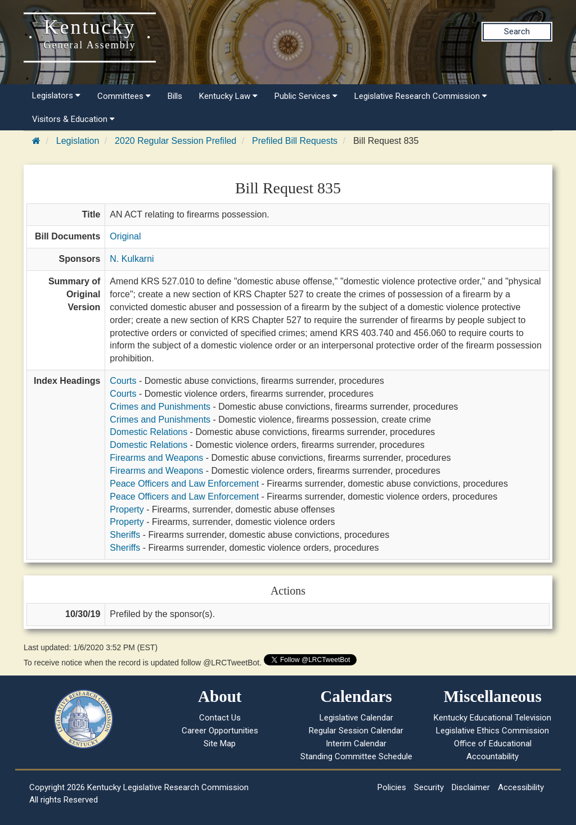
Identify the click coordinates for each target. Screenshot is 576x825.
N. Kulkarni (132, 259)
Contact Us (220, 718)
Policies (391, 787)
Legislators (56, 95)
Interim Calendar (356, 743)
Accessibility (521, 787)
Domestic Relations (148, 432)
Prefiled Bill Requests (295, 141)
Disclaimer (471, 787)
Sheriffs (125, 535)
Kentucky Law (228, 96)
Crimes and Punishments (160, 406)
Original (125, 236)
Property (126, 509)
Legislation (78, 141)
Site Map (220, 743)
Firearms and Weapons (156, 458)
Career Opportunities (220, 731)
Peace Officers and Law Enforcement (184, 483)
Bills (175, 96)
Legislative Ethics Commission (492, 731)
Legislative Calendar (356, 718)
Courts (123, 381)
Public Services (306, 96)
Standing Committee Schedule (356, 756)
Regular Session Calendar (356, 731)
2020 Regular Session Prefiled (175, 141)
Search (517, 31)
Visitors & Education (73, 119)
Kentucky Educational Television (492, 718)
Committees (124, 96)
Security (429, 787)
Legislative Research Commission (420, 96)
